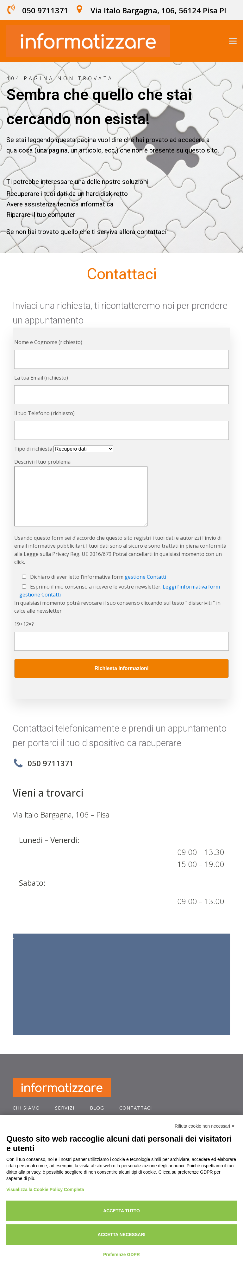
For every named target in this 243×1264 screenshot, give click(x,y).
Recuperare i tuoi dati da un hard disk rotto (67, 194)
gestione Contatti (145, 576)
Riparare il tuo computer (40, 214)
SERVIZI (65, 1107)
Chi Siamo (26, 1107)
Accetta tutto (121, 1210)
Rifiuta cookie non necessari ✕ (205, 1126)
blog (97, 1107)
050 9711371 (45, 10)
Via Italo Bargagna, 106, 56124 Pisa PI (158, 10)
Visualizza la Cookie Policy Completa (45, 1189)
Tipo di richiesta (63, 448)
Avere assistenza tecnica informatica (60, 204)
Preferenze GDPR (121, 1254)
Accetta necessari (122, 1234)
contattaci (135, 1107)
